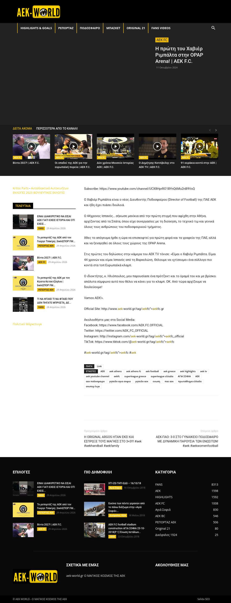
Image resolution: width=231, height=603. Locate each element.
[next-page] (216, 130)
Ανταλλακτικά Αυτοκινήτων (50, 188)
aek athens (115, 371)
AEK (103, 371)
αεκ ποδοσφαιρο (95, 381)
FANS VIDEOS (160, 28)
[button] (213, 28)
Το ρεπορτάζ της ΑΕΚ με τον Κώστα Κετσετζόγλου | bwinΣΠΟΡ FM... (53, 281)
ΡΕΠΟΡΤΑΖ (66, 28)
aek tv (203, 371)
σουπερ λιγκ (93, 386)
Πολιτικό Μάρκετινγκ (27, 324)
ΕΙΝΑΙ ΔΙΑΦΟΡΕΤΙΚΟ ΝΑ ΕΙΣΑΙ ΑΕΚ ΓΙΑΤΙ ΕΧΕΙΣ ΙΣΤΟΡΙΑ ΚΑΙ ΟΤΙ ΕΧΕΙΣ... (56, 220)
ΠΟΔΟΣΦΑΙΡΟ (90, 28)
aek (120, 309)
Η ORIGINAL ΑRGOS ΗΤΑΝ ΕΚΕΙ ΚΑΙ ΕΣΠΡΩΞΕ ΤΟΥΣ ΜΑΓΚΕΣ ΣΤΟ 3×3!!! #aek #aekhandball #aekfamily (112, 441)
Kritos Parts (21, 188)
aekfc (117, 376)
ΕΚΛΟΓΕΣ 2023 (22, 193)
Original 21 (136, 28)
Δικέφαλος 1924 (118, 515)
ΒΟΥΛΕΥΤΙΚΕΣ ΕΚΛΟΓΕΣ (49, 193)
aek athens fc (133, 371)
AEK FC (162, 40)
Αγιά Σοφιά (115, 487)
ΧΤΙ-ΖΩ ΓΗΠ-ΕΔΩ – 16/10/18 (124, 483)
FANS (41, 228)
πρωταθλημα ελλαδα (190, 381)
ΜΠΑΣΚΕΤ (113, 28)
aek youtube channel (97, 376)
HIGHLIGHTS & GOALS (36, 28)
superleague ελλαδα (162, 376)
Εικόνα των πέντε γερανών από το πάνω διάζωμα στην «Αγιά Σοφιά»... (126, 507)
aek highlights (188, 371)
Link (99, 366)
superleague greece (135, 376)
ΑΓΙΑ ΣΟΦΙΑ (184, 376)
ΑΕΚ (197, 376)
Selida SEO (203, 599)
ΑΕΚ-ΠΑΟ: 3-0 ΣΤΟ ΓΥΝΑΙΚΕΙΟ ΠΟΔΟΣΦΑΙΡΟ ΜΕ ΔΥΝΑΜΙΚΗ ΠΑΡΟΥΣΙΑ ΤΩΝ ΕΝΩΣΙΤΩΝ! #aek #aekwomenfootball (187, 441)
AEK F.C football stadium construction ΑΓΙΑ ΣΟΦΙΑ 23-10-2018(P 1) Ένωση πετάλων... (126, 528)
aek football (152, 371)
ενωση (156, 381)
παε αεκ (169, 381)
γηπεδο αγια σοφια (120, 381)
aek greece (169, 371)
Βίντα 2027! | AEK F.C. (26, 162)
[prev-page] (210, 130)
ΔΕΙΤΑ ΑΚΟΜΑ (22, 128)
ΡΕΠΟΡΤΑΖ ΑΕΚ (45, 245)
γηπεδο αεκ (141, 381)
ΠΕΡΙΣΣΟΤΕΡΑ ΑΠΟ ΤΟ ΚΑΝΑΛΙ (57, 128)
